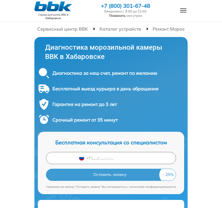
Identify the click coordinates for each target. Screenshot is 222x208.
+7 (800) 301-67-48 (125, 6)
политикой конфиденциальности (153, 187)
